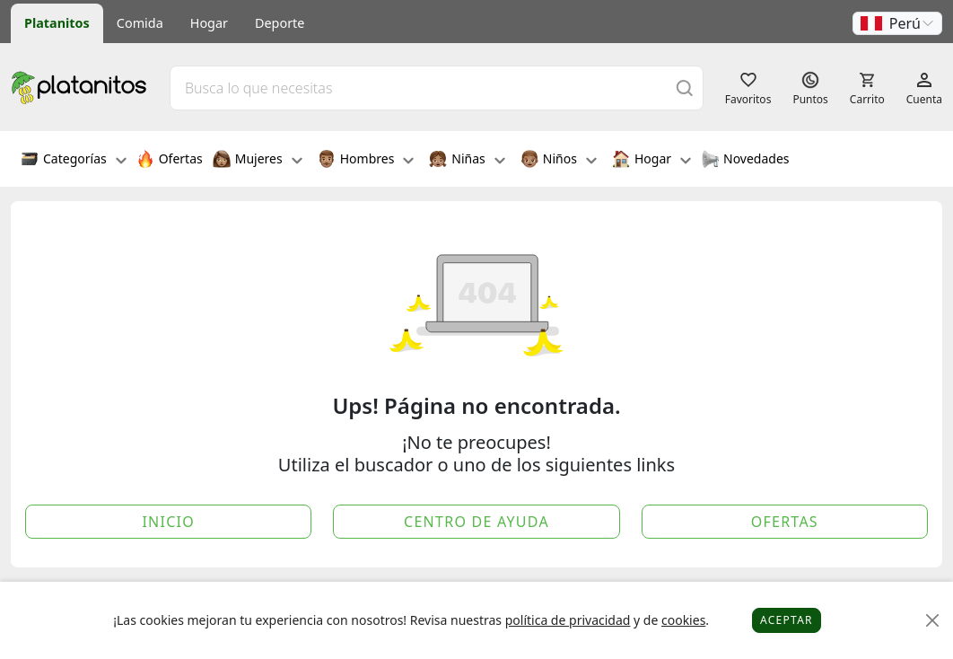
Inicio (168, 522)
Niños (558, 160)
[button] (897, 23)
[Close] (932, 620)
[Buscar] (685, 87)
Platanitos (57, 22)
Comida (140, 22)
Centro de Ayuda (476, 522)
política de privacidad (568, 619)
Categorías (74, 160)
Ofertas (169, 160)
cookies (683, 619)
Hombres (366, 160)
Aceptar (786, 620)
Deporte (279, 22)
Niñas (466, 160)
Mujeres (257, 160)
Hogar (209, 22)
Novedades (745, 160)
